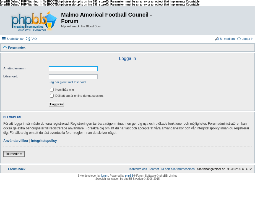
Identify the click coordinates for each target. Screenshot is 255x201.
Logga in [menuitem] (247, 38)
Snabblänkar (15, 38)
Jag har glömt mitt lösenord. (68, 82)
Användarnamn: (15, 68)
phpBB (129, 175)
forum (104, 175)
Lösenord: (10, 76)
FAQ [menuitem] (34, 38)
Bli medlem (14, 154)
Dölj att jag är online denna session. (76, 95)
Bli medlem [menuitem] (227, 38)
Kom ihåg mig (62, 89)
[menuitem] (177, 169)
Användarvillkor (15, 141)
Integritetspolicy (44, 141)
